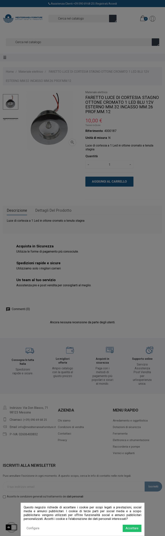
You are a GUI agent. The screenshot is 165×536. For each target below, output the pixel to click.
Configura (33, 528)
